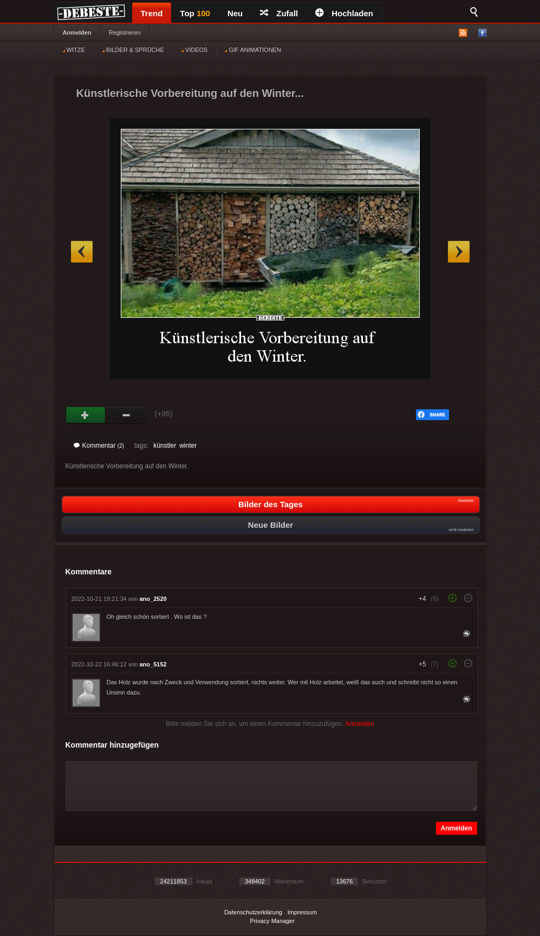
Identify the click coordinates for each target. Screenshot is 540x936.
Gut (86, 415)
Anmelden (77, 32)
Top (195, 13)
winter (188, 445)
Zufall (279, 13)
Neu (235, 13)
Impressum (302, 912)
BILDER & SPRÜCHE (133, 50)
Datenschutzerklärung (253, 912)
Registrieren (125, 32)
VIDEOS (194, 50)
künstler (164, 445)
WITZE (74, 50)
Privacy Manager (272, 921)
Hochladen (344, 13)
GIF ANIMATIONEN (253, 50)
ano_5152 (153, 664)
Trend (152, 13)
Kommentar (99, 445)
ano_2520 (153, 598)
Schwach (126, 415)
